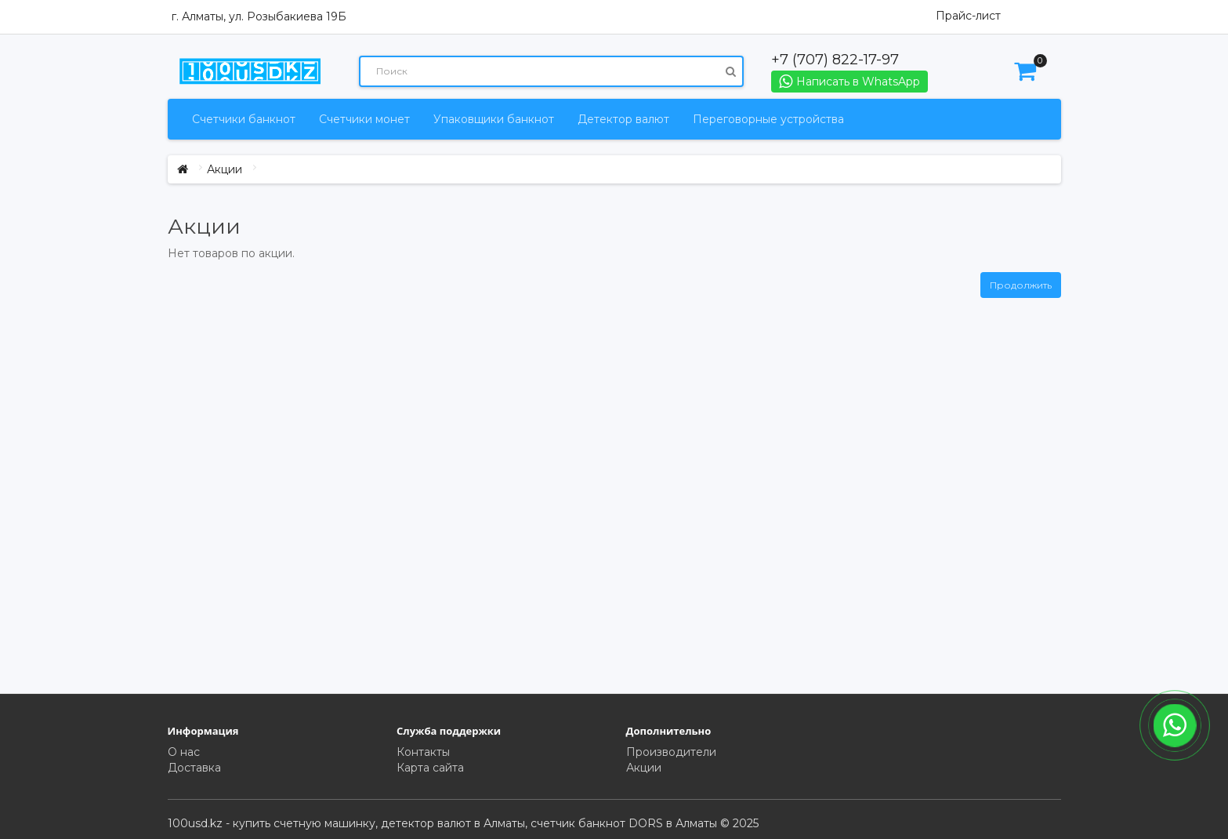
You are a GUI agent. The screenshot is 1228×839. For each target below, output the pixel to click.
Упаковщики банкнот (493, 119)
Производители (671, 752)
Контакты (423, 752)
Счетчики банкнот (243, 119)
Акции (224, 169)
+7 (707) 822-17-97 (835, 59)
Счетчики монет (364, 119)
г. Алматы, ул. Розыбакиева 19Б (259, 16)
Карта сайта (430, 768)
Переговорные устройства (768, 119)
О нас (184, 752)
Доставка (194, 768)
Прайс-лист (968, 16)
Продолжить (1021, 285)
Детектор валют (623, 119)
